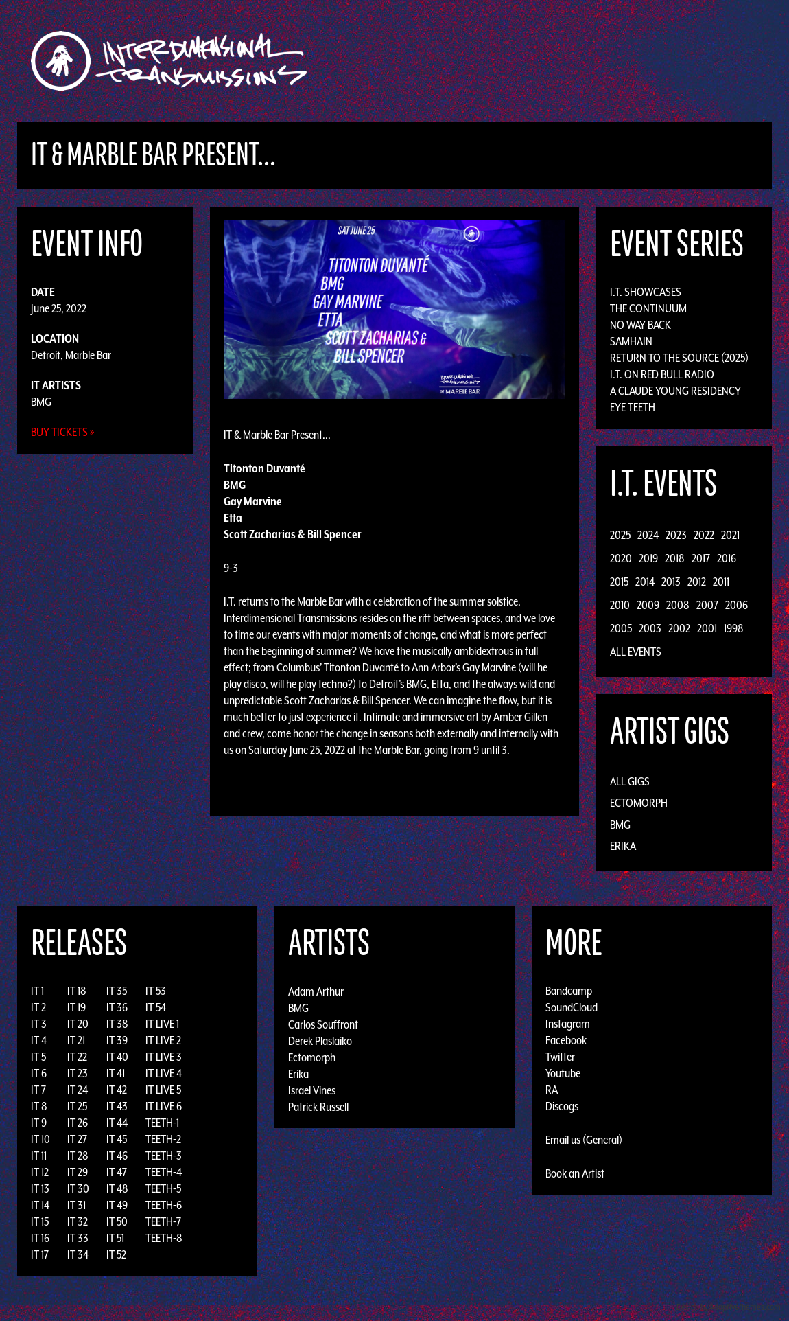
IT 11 (39, 1155)
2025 (620, 535)
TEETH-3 (163, 1155)
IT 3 (39, 1024)
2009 (648, 605)
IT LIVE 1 (162, 1024)
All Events (635, 651)
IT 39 (117, 1040)
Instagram (567, 1024)
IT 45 (116, 1139)
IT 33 (78, 1238)
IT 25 (77, 1106)
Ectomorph (639, 802)
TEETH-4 (163, 1172)
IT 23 (77, 1073)
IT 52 (116, 1254)
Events (556, 60)
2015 (619, 581)
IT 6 (39, 1073)
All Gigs (630, 781)
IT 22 (77, 1057)
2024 (648, 535)
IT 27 (77, 1139)
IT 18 (76, 991)
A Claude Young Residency (675, 391)
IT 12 (40, 1172)
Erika (623, 846)
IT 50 (117, 1221)
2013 (671, 581)
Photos (643, 60)
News (600, 60)
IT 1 (37, 991)
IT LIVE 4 (163, 1073)
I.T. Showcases (645, 292)
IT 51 (115, 1238)
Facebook (566, 1040)
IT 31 (76, 1205)
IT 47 (116, 1172)
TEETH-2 (163, 1139)
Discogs (561, 1106)
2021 (730, 535)
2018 (675, 558)
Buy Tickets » (63, 432)
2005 (621, 628)
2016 (726, 558)
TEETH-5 (163, 1188)
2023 (676, 535)
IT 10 (40, 1139)
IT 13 (40, 1188)
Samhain (631, 341)
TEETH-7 (163, 1221)
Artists (507, 60)
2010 (620, 605)
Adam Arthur (316, 991)
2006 (736, 605)
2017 (701, 558)
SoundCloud (571, 1007)
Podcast (695, 60)
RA (551, 1089)
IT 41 (115, 1073)
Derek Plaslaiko (320, 1040)
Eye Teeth (632, 407)
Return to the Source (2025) (679, 358)
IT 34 (78, 1254)
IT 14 (40, 1205)
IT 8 (39, 1106)
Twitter (560, 1057)
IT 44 (117, 1122)
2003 (650, 628)
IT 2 (38, 1007)
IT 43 (117, 1106)
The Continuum (648, 308)
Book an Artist (574, 1173)
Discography (442, 60)
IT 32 (77, 1221)
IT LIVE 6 (163, 1106)
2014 (645, 581)
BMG (41, 402)
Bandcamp (568, 991)
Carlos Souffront (323, 1024)
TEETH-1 (162, 1122)
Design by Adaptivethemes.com (728, 1307)
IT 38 (117, 1024)
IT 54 (155, 1007)
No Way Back (640, 325)
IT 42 (116, 1089)
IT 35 (116, 991)
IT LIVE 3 (163, 1057)
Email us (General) (583, 1140)
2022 (704, 535)
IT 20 (78, 1024)
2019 (648, 558)
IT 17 (40, 1254)
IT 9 (39, 1122)
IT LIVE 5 (163, 1089)
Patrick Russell (318, 1106)
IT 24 (77, 1089)
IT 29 (77, 1172)
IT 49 (117, 1205)
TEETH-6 (163, 1205)
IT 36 (117, 1007)
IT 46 (117, 1155)
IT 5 (38, 1057)
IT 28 (78, 1155)
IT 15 (40, 1221)
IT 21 (76, 1040)
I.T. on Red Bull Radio (662, 374)
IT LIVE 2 (163, 1040)
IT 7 (38, 1089)
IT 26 (77, 1122)
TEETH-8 (163, 1238)
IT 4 (39, 1040)
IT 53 (155, 991)
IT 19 (76, 1007)
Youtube (562, 1073)
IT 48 (117, 1188)
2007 (707, 605)
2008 (678, 605)
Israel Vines (311, 1089)
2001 (707, 628)
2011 (721, 581)
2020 (621, 558)
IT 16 (40, 1238)
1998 (734, 628)
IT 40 (117, 1057)
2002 (679, 628)
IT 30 (78, 1188)
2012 (696, 581)
